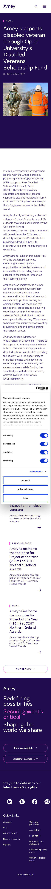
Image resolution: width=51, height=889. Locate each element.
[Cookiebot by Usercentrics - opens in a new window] (36, 388)
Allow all (25, 480)
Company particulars (34, 823)
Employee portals (23, 748)
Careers (6, 845)
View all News (23, 668)
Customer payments (24, 759)
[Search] (36, 6)
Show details (36, 471)
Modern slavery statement (36, 842)
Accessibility (35, 830)
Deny (25, 498)
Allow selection (25, 489)
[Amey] (9, 6)
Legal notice (35, 836)
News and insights (11, 839)
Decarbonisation (10, 833)
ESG (5, 827)
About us (7, 822)
